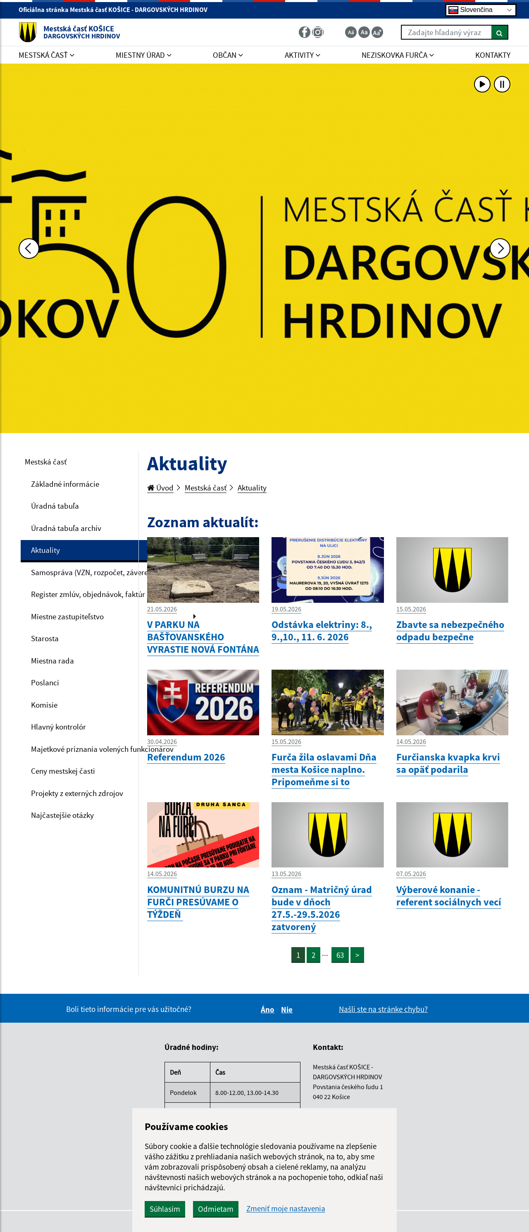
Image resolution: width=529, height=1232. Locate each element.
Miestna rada (52, 661)
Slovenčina (470, 10)
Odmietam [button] (216, 1209)
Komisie (44, 705)
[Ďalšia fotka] (500, 248)
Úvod (160, 488)
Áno (269, 1009)
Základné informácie (65, 484)
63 (340, 955)
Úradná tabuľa (55, 506)
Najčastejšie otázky (62, 815)
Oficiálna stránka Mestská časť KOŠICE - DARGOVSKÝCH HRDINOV (116, 9)
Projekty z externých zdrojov (77, 793)
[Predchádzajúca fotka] (29, 248)
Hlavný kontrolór (58, 727)
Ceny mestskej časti (63, 771)
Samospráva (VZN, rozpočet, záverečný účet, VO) (111, 572)
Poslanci (45, 682)
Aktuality (45, 550)
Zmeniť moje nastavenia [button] (285, 1209)
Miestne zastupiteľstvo (67, 616)
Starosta (45, 638)
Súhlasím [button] (165, 1209)
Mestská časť (46, 462)
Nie (288, 1009)
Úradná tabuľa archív (66, 528)
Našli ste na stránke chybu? (383, 1009)
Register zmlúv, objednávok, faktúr (88, 594)
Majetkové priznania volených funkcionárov (102, 749)
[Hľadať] (499, 32)
